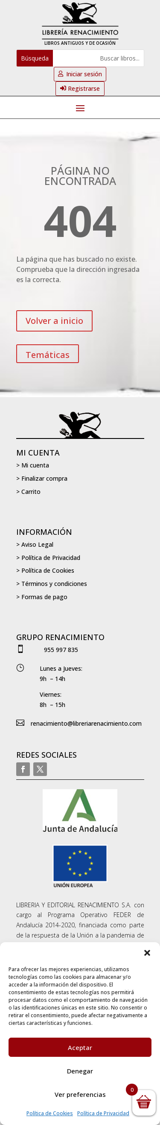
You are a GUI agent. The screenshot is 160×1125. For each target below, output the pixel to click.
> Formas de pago (41, 597)
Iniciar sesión (84, 74)
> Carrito (28, 492)
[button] (147, 953)
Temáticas (48, 355)
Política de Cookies (49, 1113)
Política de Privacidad (103, 1113)
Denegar (80, 1071)
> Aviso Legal (34, 544)
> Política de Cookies (45, 570)
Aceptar (80, 1047)
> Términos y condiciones (51, 584)
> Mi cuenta (32, 465)
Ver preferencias (80, 1094)
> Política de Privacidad (48, 558)
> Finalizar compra (41, 478)
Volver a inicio (54, 320)
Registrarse (84, 88)
